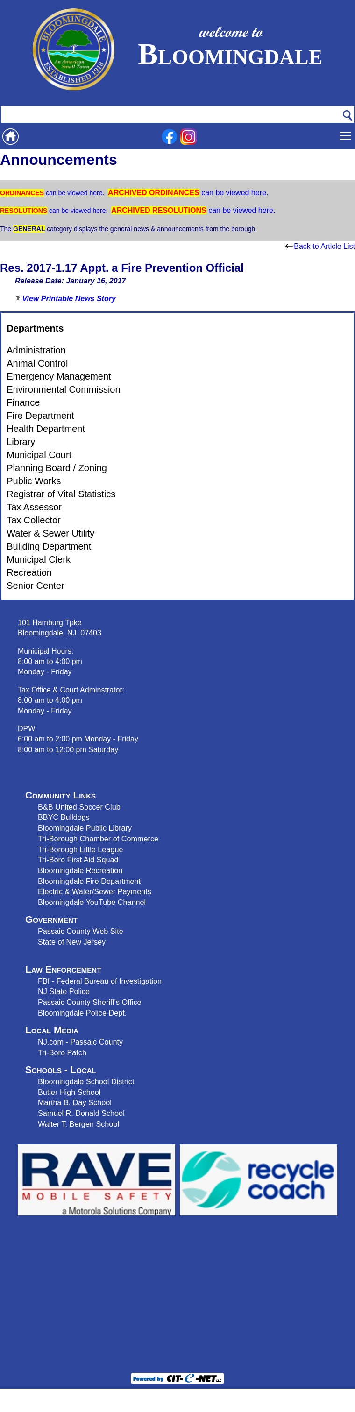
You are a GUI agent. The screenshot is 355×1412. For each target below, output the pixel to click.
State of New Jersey (72, 942)
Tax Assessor (34, 507)
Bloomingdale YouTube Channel (92, 902)
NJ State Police (64, 991)
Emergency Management (59, 376)
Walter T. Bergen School (78, 1124)
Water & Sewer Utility (50, 533)
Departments (35, 328)
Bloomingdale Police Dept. (82, 1013)
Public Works (34, 481)
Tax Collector (34, 520)
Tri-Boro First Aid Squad (78, 859)
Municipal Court (39, 455)
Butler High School (69, 1092)
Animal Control (37, 363)
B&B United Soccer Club (79, 807)
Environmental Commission (63, 389)
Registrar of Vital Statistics (61, 494)
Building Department (49, 546)
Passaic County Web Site (80, 931)
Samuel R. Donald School (81, 1113)
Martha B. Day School (75, 1102)
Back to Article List (320, 246)
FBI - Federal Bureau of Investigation (100, 981)
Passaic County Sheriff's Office (90, 1002)
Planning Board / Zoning (57, 468)
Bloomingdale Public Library (85, 828)
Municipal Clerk (39, 559)
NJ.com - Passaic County (80, 1042)
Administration (36, 350)
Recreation (29, 572)
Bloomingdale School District (86, 1081)
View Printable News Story (65, 299)
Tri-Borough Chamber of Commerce (98, 838)
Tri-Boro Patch (62, 1052)
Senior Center (35, 585)
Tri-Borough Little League (80, 849)
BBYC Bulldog (62, 817)
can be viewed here (73, 193)
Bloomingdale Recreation (80, 870)
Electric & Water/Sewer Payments (94, 891)
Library (21, 442)
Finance (23, 402)
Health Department (46, 429)
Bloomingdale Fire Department (89, 881)
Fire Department (40, 415)
